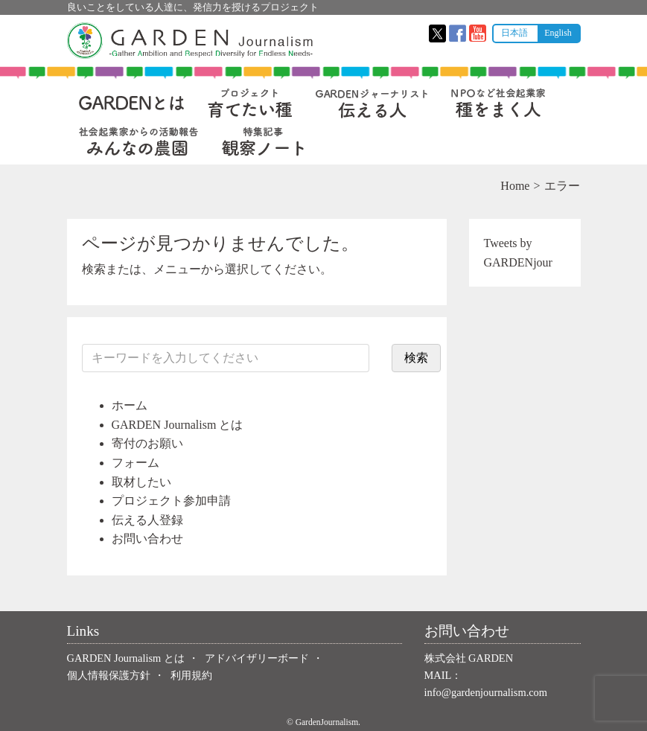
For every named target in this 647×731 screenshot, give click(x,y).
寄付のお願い (147, 443)
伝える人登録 (147, 520)
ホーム (129, 405)
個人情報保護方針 (108, 675)
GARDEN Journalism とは (177, 424)
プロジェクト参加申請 (171, 500)
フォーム (135, 462)
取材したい (141, 482)
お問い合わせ (147, 538)
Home (514, 185)
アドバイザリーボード (257, 658)
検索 (416, 357)
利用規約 (191, 675)
